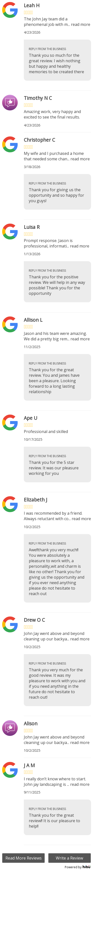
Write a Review (69, 858)
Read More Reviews (23, 858)
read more (80, 24)
